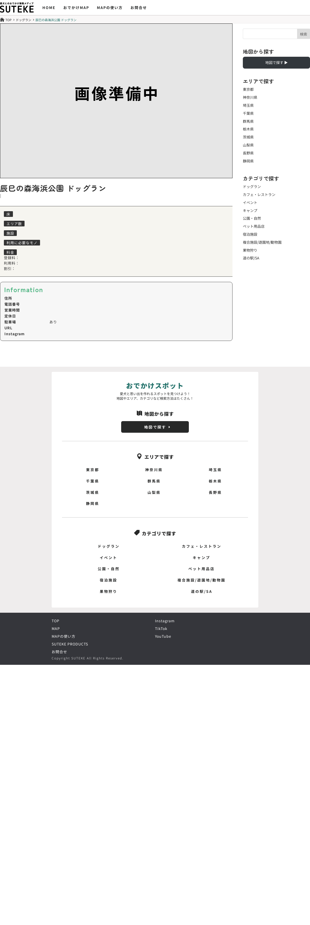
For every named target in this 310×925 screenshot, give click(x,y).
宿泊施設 (250, 234)
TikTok (161, 629)
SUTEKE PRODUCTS (70, 644)
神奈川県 (250, 97)
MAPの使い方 (110, 7)
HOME (49, 7)
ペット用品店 (254, 226)
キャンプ (250, 210)
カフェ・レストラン (259, 194)
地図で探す (155, 427)
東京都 (248, 89)
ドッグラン (23, 19)
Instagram (165, 621)
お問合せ (138, 7)
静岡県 (248, 160)
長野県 (248, 152)
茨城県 (248, 137)
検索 (303, 34)
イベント (250, 202)
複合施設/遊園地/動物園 (262, 242)
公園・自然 (252, 218)
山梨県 (248, 145)
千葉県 (248, 113)
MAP (56, 629)
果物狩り (250, 250)
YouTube (163, 636)
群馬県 (248, 121)
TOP (55, 621)
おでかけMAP (76, 7)
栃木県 (248, 129)
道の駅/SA (251, 257)
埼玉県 (248, 105)
